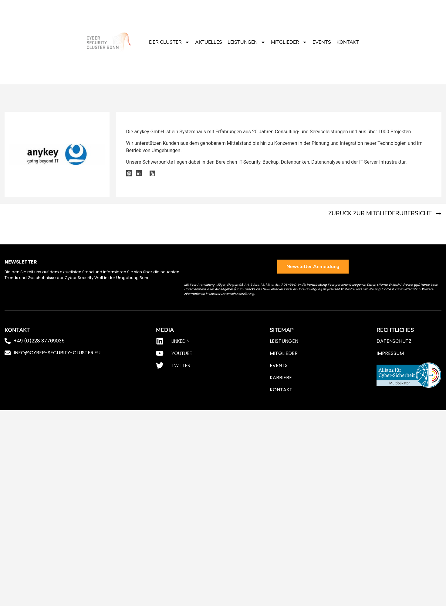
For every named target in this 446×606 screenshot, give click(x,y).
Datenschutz (394, 341)
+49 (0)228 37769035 (39, 340)
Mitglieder (289, 42)
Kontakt (347, 42)
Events (322, 42)
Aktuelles (208, 42)
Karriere (281, 377)
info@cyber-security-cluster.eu (57, 352)
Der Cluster (169, 42)
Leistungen (246, 42)
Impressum (390, 353)
